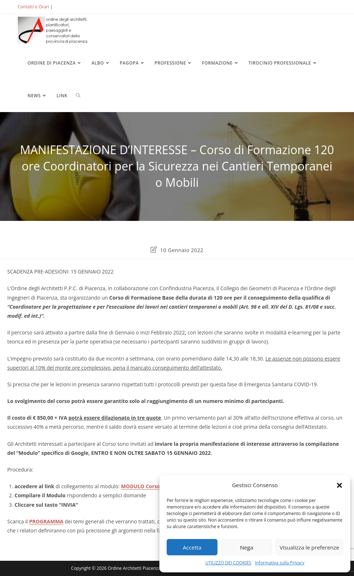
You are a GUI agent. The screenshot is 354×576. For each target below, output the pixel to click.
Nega (246, 547)
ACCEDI (66, 7)
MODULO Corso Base (147, 486)
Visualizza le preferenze (309, 547)
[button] (339, 485)
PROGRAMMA (46, 521)
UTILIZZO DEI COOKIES (229, 563)
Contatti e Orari (33, 7)
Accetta (192, 547)
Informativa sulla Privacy (279, 563)
